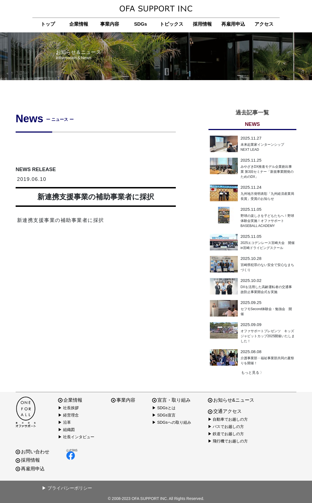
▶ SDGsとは (163, 408)
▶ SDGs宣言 (163, 415)
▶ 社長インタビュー (76, 437)
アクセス (264, 24)
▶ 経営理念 (68, 415)
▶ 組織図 (66, 429)
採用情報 (202, 24)
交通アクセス (225, 411)
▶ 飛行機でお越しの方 (228, 441)
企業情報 (78, 24)
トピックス (171, 24)
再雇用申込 (233, 24)
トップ (48, 24)
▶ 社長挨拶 (68, 408)
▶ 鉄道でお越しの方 (226, 434)
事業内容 (109, 24)
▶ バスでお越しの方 (226, 426)
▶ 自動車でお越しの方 (228, 419)
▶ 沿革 (64, 422)
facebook (70, 455)
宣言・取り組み (171, 400)
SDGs (140, 24)
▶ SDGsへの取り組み (171, 422)
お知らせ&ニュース (231, 400)
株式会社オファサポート (156, 9)
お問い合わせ (32, 451)
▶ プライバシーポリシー (67, 488)
